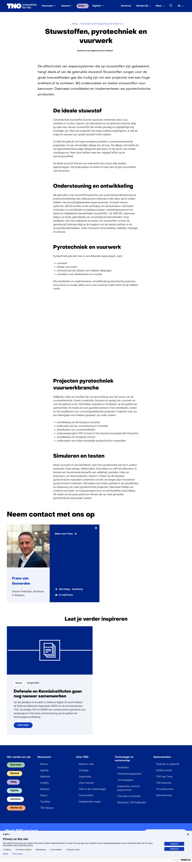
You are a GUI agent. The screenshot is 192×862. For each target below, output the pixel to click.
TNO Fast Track (164, 776)
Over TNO (82, 757)
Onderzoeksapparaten (129, 773)
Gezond (65, 6)
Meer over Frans (64, 534)
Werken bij (142, 6)
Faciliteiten (123, 767)
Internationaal (164, 795)
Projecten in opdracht (167, 764)
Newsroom (44, 757)
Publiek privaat (164, 770)
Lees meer (25, 726)
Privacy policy (17, 854)
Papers (44, 795)
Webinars (45, 776)
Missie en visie (86, 764)
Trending (45, 801)
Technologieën (125, 780)
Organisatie (85, 776)
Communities (86, 795)
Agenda (44, 770)
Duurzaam (47, 6)
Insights (44, 782)
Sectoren (126, 6)
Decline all (174, 849)
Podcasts (45, 789)
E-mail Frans (66, 595)
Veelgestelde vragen (90, 801)
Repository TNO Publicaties (131, 802)
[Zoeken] (171, 5)
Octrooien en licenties (129, 796)
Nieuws (44, 764)
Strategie (84, 770)
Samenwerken (162, 757)
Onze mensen (86, 782)
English (7, 834)
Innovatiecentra (164, 789)
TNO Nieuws (47, 807)
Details (5, 854)
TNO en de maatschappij (92, 789)
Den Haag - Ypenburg (71, 589)
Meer (159, 6)
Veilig (81, 6)
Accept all (174, 844)
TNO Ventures (163, 782)
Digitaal (96, 6)
